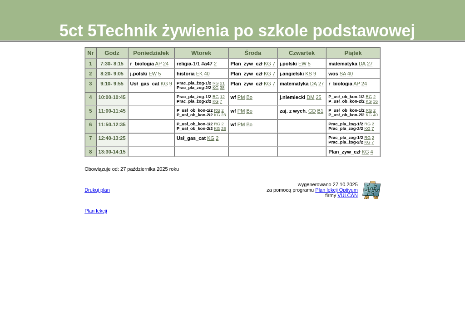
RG (216, 83)
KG (267, 63)
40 (206, 73)
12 (222, 96)
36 (375, 101)
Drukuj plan (97, 190)
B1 (320, 111)
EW (302, 63)
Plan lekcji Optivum (336, 190)
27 (369, 63)
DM (310, 97)
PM (241, 97)
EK (199, 73)
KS (308, 73)
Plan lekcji (95, 210)
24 (165, 63)
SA (343, 73)
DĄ (362, 63)
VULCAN (347, 195)
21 (222, 83)
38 (222, 87)
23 (223, 115)
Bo (249, 97)
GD (312, 111)
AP (158, 63)
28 (223, 128)
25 (319, 97)
